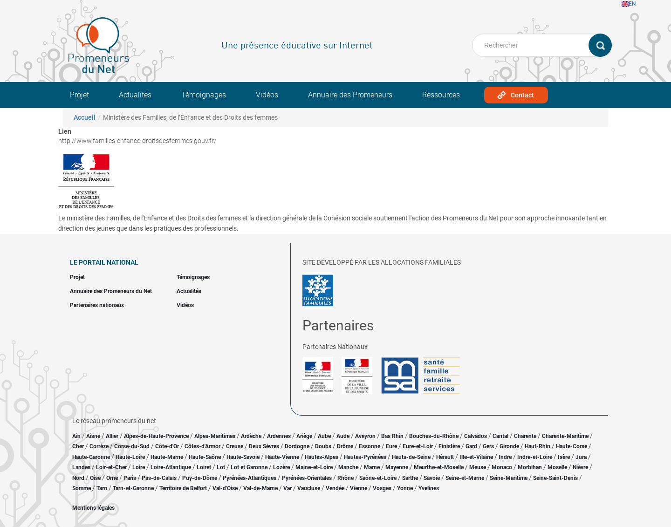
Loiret (204, 467)
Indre (505, 457)
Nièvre (580, 467)
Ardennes (279, 436)
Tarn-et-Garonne (133, 488)
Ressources (441, 94)
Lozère (281, 467)
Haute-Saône (205, 457)
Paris (129, 478)
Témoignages (203, 94)
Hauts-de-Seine (411, 457)
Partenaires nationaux (97, 305)
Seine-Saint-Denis (555, 478)
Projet (79, 94)
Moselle (557, 467)
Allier (112, 436)
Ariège (304, 436)
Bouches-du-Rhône (434, 436)
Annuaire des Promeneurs (350, 94)
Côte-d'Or (167, 446)
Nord (78, 478)
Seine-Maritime (508, 478)
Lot (221, 467)
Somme (81, 488)
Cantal (500, 436)
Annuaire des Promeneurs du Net (111, 291)
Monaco (502, 467)
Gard (471, 446)
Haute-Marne (167, 457)
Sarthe (410, 478)
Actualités (135, 94)
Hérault (445, 457)
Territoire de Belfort (183, 488)
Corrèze (99, 446)
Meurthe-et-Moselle (439, 467)
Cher (78, 446)
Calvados (475, 436)
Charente (525, 436)
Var (287, 488)
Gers (488, 446)
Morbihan (530, 467)
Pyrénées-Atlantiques (249, 478)
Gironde (509, 446)
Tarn (101, 488)
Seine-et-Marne (464, 478)
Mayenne (396, 467)
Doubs (323, 446)
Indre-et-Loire (534, 457)
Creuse (234, 446)
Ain (77, 436)
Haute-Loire (130, 457)
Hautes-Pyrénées (365, 457)
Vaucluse (308, 488)
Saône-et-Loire (378, 478)
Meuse (477, 467)
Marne (372, 467)
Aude (342, 436)
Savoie (432, 478)
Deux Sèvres (264, 446)
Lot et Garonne (249, 467)
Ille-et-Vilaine (476, 457)
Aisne (93, 436)
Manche (348, 467)
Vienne (358, 488)
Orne (112, 478)
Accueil (85, 117)
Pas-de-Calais (159, 478)
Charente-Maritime (565, 436)
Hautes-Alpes (321, 457)
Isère (564, 457)
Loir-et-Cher (111, 467)
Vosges (382, 488)
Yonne (405, 488)
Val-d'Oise (225, 488)
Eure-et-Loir (418, 446)
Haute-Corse (571, 446)
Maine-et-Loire (314, 467)
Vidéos (267, 94)
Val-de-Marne (260, 488)
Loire (138, 467)
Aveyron (365, 436)
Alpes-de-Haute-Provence (156, 436)
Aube (324, 436)
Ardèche (251, 436)
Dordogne (297, 446)
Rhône (345, 478)
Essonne (369, 446)
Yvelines (428, 488)
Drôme (345, 446)
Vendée (335, 488)
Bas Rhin (392, 436)
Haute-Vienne (282, 457)
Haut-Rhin (537, 446)
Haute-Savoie (243, 457)
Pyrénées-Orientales (307, 478)
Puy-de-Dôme (199, 478)
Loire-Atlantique (171, 467)
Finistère (449, 446)
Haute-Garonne (91, 457)
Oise (95, 478)
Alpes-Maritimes (214, 436)
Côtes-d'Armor (202, 446)
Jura (581, 457)
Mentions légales (93, 508)
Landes (81, 467)
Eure (391, 446)
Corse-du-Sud (132, 446)
